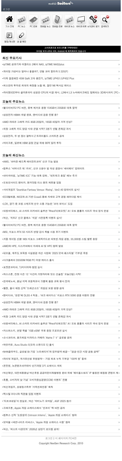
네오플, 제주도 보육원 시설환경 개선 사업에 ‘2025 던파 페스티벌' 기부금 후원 (45, 253)
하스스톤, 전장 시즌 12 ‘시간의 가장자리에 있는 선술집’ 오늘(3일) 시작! (42, 274)
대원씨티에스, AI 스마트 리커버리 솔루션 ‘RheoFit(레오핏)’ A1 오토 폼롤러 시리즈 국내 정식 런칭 (56, 210)
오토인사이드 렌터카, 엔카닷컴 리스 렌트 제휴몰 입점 (32, 182)
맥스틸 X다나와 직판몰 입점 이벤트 (22, 393)
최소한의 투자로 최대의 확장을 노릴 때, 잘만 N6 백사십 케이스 (37, 85)
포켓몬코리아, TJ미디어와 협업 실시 (22, 267)
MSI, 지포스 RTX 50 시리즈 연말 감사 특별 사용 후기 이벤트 (35, 231)
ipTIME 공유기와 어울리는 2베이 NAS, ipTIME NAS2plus (33, 64)
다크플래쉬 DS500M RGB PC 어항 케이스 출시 (28, 260)
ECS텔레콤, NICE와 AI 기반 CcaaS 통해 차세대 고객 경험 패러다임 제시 (42, 196)
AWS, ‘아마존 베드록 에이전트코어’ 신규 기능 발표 (30, 161)
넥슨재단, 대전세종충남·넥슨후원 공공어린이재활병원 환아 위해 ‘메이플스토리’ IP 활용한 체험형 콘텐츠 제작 (60, 373)
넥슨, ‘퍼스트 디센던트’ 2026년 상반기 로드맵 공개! (31, 429)
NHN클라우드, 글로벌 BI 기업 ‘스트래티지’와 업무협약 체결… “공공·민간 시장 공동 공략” (51, 351)
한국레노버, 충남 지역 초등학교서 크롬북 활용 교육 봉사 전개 (36, 281)
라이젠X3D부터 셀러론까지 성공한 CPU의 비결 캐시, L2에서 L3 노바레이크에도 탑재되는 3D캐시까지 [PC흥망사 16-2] (60, 93)
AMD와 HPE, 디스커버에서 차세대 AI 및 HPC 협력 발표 (33, 246)
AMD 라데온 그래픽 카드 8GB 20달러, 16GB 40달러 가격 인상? (37, 121)
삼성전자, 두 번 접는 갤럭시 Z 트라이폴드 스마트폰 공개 (33, 136)
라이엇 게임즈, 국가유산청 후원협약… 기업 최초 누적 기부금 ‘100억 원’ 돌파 (44, 358)
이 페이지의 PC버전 (66, 438)
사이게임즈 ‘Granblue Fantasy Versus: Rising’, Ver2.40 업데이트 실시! (41, 189)
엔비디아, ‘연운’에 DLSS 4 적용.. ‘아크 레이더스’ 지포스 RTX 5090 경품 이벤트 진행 (49, 295)
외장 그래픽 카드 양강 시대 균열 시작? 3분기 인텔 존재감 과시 (37, 128)
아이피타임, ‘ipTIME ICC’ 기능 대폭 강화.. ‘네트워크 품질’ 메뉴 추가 (40, 175)
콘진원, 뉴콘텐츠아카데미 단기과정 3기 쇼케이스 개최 (32, 365)
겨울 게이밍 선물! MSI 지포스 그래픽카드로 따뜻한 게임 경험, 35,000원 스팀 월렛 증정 (50, 239)
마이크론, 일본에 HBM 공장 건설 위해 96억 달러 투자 (32, 142)
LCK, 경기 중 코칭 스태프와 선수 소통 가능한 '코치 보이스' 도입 (38, 203)
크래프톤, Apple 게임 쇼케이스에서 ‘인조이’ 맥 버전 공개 (34, 408)
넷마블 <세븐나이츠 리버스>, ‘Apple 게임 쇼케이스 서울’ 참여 (36, 422)
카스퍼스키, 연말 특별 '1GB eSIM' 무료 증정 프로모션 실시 (35, 330)
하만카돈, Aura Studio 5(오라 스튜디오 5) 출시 (28, 344)
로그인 (6, 9)
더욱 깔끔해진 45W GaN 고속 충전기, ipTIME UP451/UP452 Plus (38, 78)
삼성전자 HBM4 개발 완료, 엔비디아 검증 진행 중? (30, 114)
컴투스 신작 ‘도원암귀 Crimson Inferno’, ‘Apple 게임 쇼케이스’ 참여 (40, 415)
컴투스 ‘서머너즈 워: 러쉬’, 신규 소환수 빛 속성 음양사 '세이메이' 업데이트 (44, 168)
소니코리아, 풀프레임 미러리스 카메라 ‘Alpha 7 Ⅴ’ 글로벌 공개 (37, 337)
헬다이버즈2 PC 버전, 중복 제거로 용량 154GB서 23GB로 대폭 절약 (40, 107)
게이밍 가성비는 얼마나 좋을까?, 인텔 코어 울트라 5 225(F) (35, 71)
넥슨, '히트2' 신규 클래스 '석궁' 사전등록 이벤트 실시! (32, 217)
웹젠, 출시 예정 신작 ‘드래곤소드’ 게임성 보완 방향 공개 (33, 288)
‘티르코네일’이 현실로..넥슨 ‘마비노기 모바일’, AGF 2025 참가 (37, 401)
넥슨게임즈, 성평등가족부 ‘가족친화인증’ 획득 (28, 387)
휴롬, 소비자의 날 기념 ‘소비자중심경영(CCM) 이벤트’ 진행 (35, 379)
